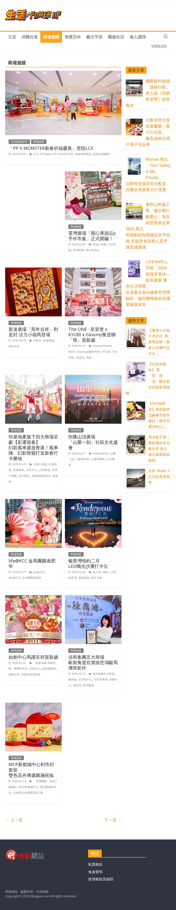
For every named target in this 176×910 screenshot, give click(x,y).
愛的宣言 (83, 577)
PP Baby (45, 154)
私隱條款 (95, 864)
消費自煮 (29, 37)
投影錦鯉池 (49, 668)
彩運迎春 (18, 470)
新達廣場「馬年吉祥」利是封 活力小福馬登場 (33, 332)
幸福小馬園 (99, 244)
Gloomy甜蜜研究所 (88, 351)
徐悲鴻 (77, 685)
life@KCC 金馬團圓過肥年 (32, 563)
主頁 (12, 37)
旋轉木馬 (14, 674)
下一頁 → (112, 820)
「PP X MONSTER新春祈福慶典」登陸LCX (51, 148)
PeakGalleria (100, 453)
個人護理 (138, 37)
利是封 (37, 340)
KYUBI (106, 351)
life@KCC (15, 577)
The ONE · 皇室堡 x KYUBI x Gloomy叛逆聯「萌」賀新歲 (92, 334)
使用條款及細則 (100, 879)
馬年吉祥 (14, 346)
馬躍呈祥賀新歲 (30, 674)
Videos (159, 46)
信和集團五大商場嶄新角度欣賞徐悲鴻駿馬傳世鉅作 (93, 662)
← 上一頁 (14, 820)
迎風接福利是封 (41, 475)
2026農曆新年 (19, 141)
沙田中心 (31, 470)
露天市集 (96, 577)
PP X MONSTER (63, 154)
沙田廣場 (44, 470)
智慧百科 (73, 37)
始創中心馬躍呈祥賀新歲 (33, 657)
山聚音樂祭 (98, 459)
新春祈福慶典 (101, 154)
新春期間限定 (83, 154)
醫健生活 (116, 37)
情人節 (97, 572)
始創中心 (35, 668)
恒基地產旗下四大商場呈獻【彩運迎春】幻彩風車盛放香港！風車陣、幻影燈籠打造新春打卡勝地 (33, 447)
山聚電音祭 (82, 459)
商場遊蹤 (51, 37)
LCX (35, 154)
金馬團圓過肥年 (32, 577)
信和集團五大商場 (103, 673)
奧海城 (72, 679)
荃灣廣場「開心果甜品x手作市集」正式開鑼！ (92, 236)
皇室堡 (80, 357)
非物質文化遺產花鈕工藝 (28, 792)
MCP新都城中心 (28, 787)
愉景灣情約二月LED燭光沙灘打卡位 (88, 563)
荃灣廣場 (78, 250)
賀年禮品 (24, 475)
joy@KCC (39, 572)
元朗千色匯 (40, 464)
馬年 (89, 357)
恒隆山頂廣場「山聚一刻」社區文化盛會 (93, 442)
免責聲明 (95, 872)
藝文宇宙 (94, 37)
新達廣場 (48, 340)
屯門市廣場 (100, 679)
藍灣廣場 (88, 685)
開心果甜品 (92, 250)
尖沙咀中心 (85, 679)
